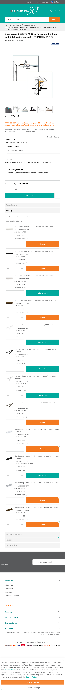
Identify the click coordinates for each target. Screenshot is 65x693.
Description (11, 205)
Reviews (10, 540)
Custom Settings (33, 688)
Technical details (14, 534)
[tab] (32, 205)
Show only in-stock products (20, 217)
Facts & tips (11, 545)
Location (8, 592)
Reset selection (53, 137)
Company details (12, 596)
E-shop (9, 210)
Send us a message (41, 2)
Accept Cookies (32, 682)
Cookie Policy (10, 670)
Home (7, 25)
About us (9, 585)
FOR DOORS (16, 25)
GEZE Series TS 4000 (32, 25)
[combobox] (27, 19)
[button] (8, 109)
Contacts (28, 2)
